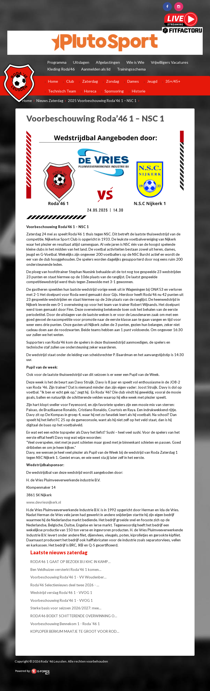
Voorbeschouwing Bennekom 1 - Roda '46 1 (65, 624)
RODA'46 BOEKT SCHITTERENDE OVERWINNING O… (73, 616)
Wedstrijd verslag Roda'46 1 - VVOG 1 (61, 592)
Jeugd (152, 81)
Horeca (90, 91)
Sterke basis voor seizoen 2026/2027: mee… (65, 608)
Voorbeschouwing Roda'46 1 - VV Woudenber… (68, 577)
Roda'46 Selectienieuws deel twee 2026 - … (64, 585)
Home (53, 81)
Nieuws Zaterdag (49, 100)
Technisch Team (62, 91)
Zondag (112, 81)
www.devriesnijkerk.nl (43, 502)
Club (70, 81)
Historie (138, 91)
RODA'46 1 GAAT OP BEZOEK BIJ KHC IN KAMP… (70, 561)
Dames (133, 81)
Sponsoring (114, 91)
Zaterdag (90, 81)
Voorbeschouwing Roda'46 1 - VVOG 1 (61, 600)
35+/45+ (173, 81)
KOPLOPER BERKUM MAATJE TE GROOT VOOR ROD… (74, 631)
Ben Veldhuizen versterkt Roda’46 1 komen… (65, 569)
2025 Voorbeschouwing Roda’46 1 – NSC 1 (102, 100)
